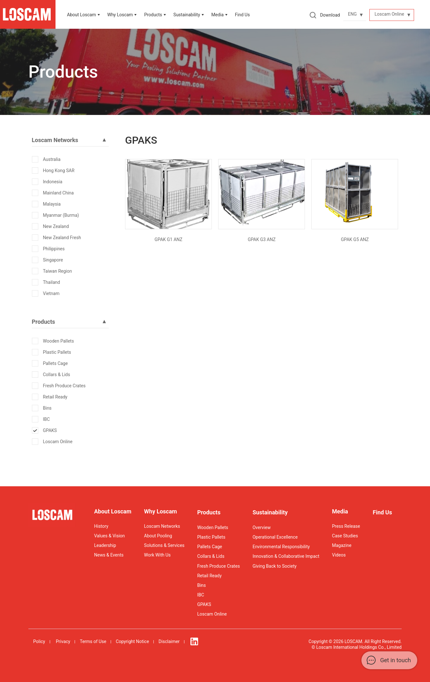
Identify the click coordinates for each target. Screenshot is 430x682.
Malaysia (52, 204)
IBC (46, 419)
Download (330, 15)
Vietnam (51, 293)
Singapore (53, 259)
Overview (262, 527)
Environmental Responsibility (281, 546)
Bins (47, 408)
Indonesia (53, 181)
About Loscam (81, 14)
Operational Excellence (275, 537)
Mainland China (58, 192)
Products (153, 14)
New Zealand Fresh (62, 237)
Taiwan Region (57, 271)
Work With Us (157, 554)
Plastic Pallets (57, 352)
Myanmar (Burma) (61, 215)
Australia (52, 159)
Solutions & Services (164, 545)
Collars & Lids (56, 374)
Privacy (63, 641)
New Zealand (56, 226)
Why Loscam (120, 14)
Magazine (342, 545)
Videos (339, 554)
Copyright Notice (132, 641)
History (101, 526)
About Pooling (158, 535)
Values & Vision (109, 535)
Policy (39, 641)
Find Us (242, 14)
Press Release (346, 526)
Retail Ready (55, 396)
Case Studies (345, 535)
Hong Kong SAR (59, 170)
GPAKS (50, 430)
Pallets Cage (55, 363)
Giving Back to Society (275, 566)
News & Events (108, 554)
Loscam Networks (162, 526)
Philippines (54, 248)
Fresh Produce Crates (64, 385)
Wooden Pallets (58, 341)
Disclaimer (169, 641)
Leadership (105, 545)
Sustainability (270, 512)
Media (217, 14)
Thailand (51, 282)
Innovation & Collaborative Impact (286, 556)
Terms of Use (93, 641)
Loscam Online (58, 441)
